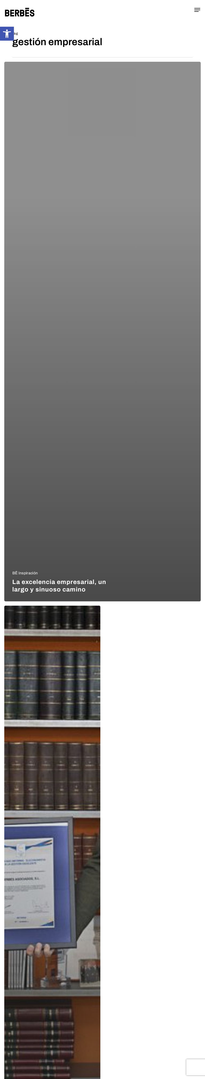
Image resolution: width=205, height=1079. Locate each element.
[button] (7, 34)
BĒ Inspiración (25, 573)
